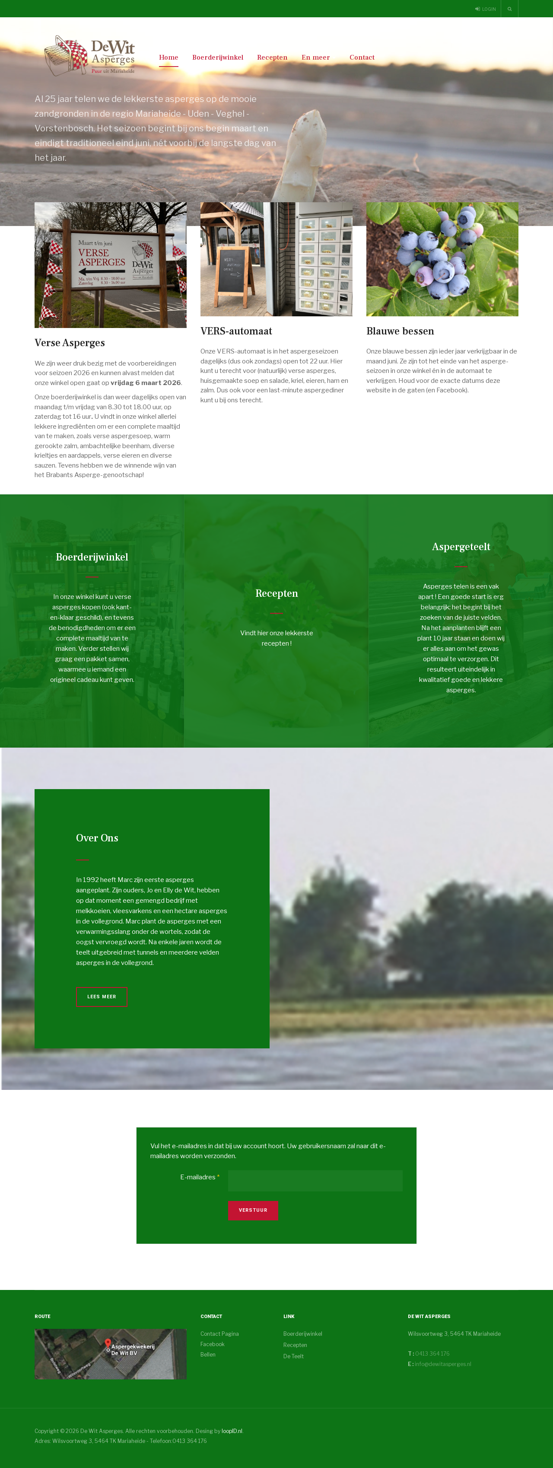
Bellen (208, 1354)
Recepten (272, 57)
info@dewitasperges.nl (443, 1364)
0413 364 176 (432, 1353)
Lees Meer (101, 997)
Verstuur (253, 1210)
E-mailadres (199, 1177)
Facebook (212, 1344)
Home (168, 57)
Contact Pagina (219, 1334)
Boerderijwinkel (217, 57)
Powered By (479, 1438)
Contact (362, 57)
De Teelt (293, 1356)
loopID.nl (232, 1431)
